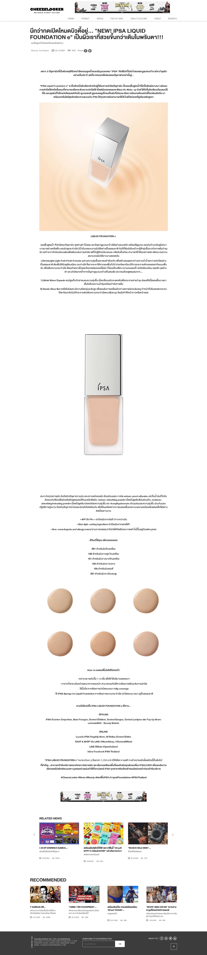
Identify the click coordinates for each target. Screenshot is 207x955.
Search (172, 19)
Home (71, 19)
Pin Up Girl (117, 19)
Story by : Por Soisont (40, 50)
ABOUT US (153, 938)
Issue (100, 19)
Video (157, 19)
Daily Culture (139, 19)
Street (85, 19)
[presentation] (34, 835)
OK (120, 944)
